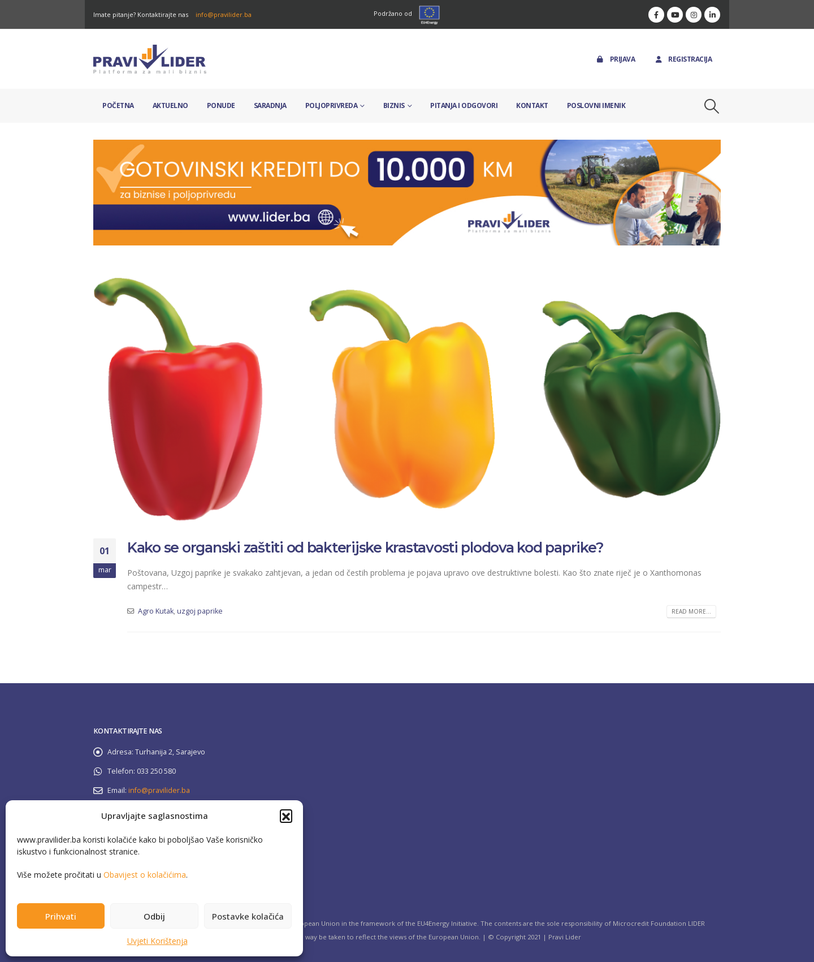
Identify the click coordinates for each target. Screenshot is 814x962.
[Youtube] (675, 15)
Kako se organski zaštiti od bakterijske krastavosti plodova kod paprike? (365, 547)
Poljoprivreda (331, 105)
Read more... (691, 611)
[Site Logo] (149, 59)
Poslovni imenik (596, 105)
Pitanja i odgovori (463, 105)
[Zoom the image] (407, 146)
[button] (286, 815)
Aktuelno (170, 105)
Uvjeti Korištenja (157, 940)
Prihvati (60, 916)
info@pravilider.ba (224, 14)
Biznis (394, 105)
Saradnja (270, 105)
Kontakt (532, 105)
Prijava (615, 59)
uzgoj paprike (200, 611)
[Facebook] (656, 15)
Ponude (221, 105)
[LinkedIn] (712, 15)
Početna (118, 105)
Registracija (682, 59)
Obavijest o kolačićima (144, 874)
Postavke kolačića (248, 916)
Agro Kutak (156, 611)
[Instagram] (694, 15)
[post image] (407, 399)
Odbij (154, 916)
